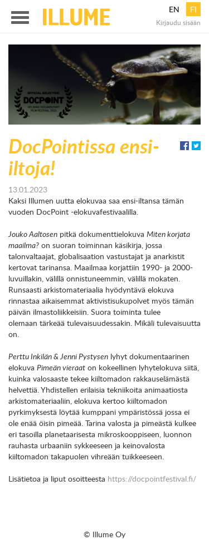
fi (193, 9)
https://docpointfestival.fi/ (152, 478)
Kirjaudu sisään (178, 22)
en (174, 9)
